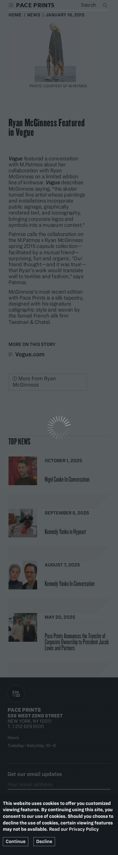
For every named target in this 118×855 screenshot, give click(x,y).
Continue (15, 841)
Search (106, 5)
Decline (44, 841)
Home (15, 14)
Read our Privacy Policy (74, 829)
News (33, 14)
